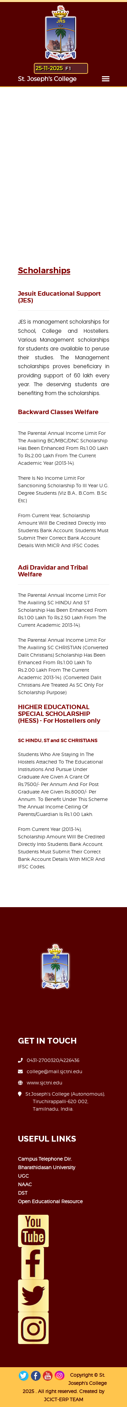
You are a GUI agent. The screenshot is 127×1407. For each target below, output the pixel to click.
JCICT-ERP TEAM (63, 1399)
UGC (23, 1176)
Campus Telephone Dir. (45, 1159)
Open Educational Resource (50, 1201)
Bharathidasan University (46, 1167)
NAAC (25, 1184)
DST (22, 1193)
